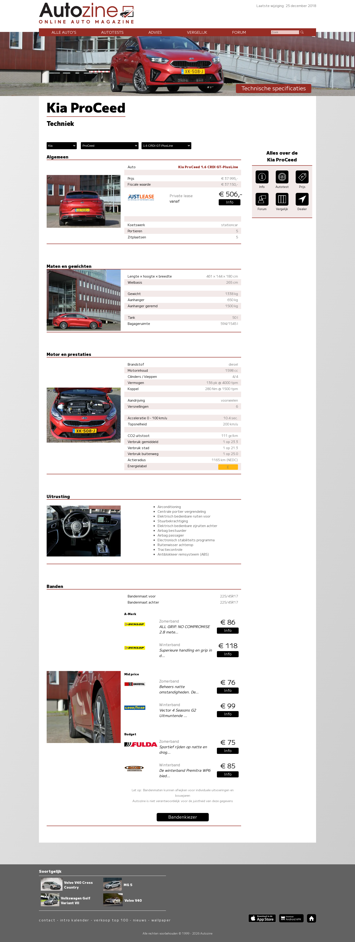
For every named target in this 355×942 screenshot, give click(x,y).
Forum (239, 32)
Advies (155, 32)
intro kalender (74, 920)
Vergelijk (197, 32)
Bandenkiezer (182, 817)
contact (47, 920)
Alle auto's (64, 32)
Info (229, 202)
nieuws (140, 920)
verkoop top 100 (111, 920)
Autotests (112, 32)
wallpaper (161, 920)
